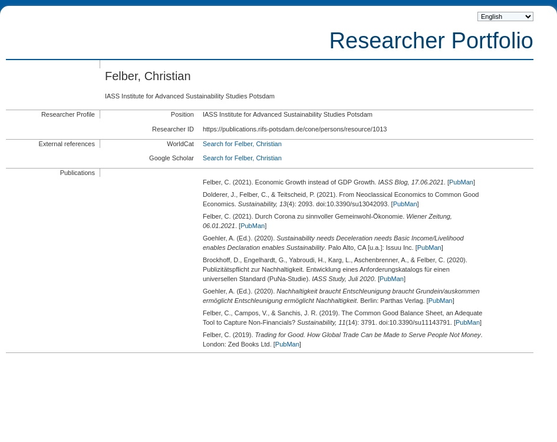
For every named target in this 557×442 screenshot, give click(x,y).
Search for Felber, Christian (242, 143)
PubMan (461, 182)
